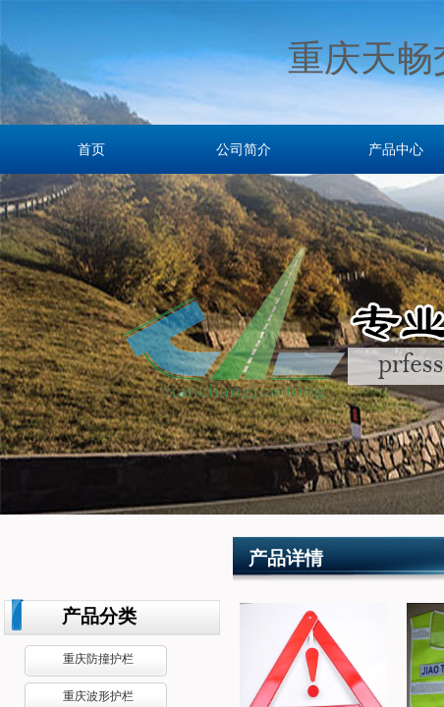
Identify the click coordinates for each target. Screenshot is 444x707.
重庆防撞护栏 (98, 659)
